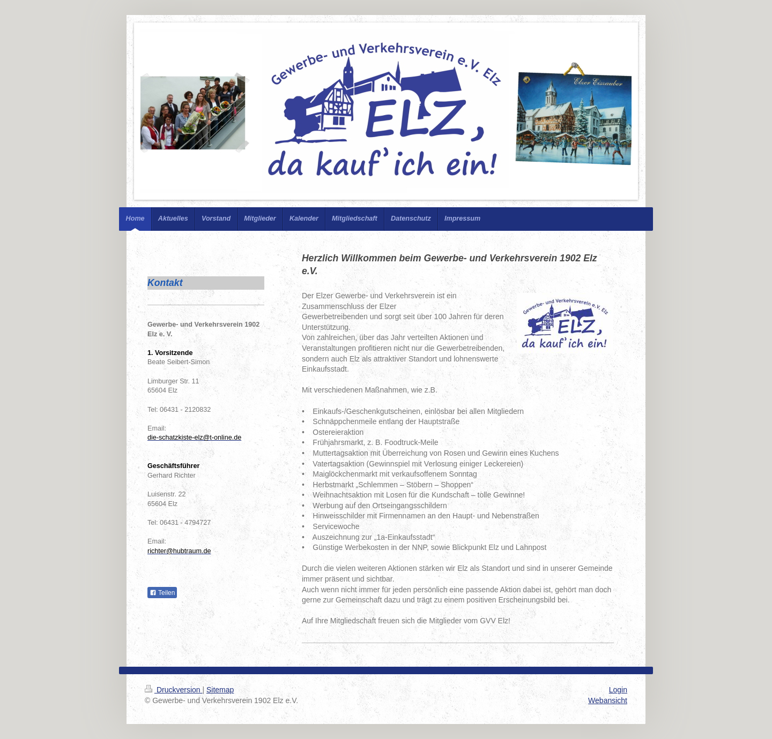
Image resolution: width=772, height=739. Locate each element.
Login (618, 689)
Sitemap (220, 689)
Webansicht (607, 700)
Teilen (162, 593)
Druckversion (173, 689)
